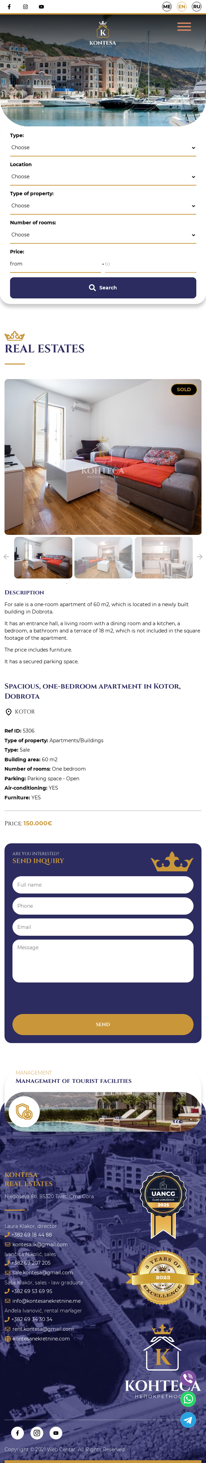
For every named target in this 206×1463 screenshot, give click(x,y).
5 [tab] (108, 584)
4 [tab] (97, 584)
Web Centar (61, 1449)
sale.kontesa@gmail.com (39, 1272)
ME (167, 6)
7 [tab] (129, 584)
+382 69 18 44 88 (28, 1235)
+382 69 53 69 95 (28, 1291)
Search (103, 287)
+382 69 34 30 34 (28, 1319)
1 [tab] (67, 584)
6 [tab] (118, 584)
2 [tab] (77, 584)
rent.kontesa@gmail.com (39, 1329)
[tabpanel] (43, 557)
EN (181, 6)
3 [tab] (87, 584)
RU (196, 6)
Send (103, 1024)
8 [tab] (139, 584)
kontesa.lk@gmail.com (36, 1244)
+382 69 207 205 (28, 1263)
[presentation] (65, 1000)
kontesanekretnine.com (37, 1339)
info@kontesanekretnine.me (43, 1301)
